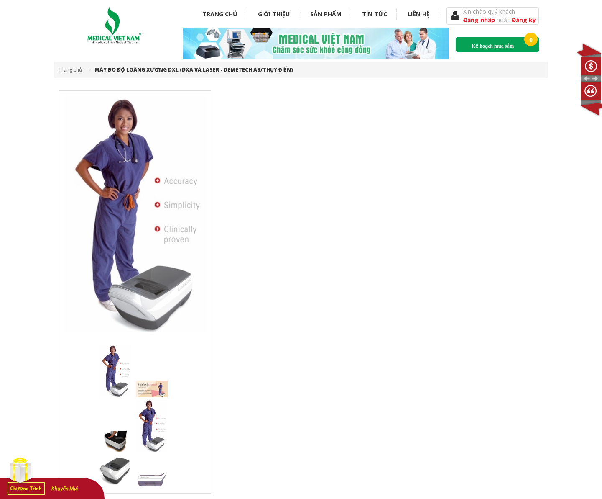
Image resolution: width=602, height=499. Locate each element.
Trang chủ (219, 14)
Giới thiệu (274, 14)
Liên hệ (419, 14)
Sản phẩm (326, 14)
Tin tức (374, 14)
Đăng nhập (480, 20)
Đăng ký (524, 20)
